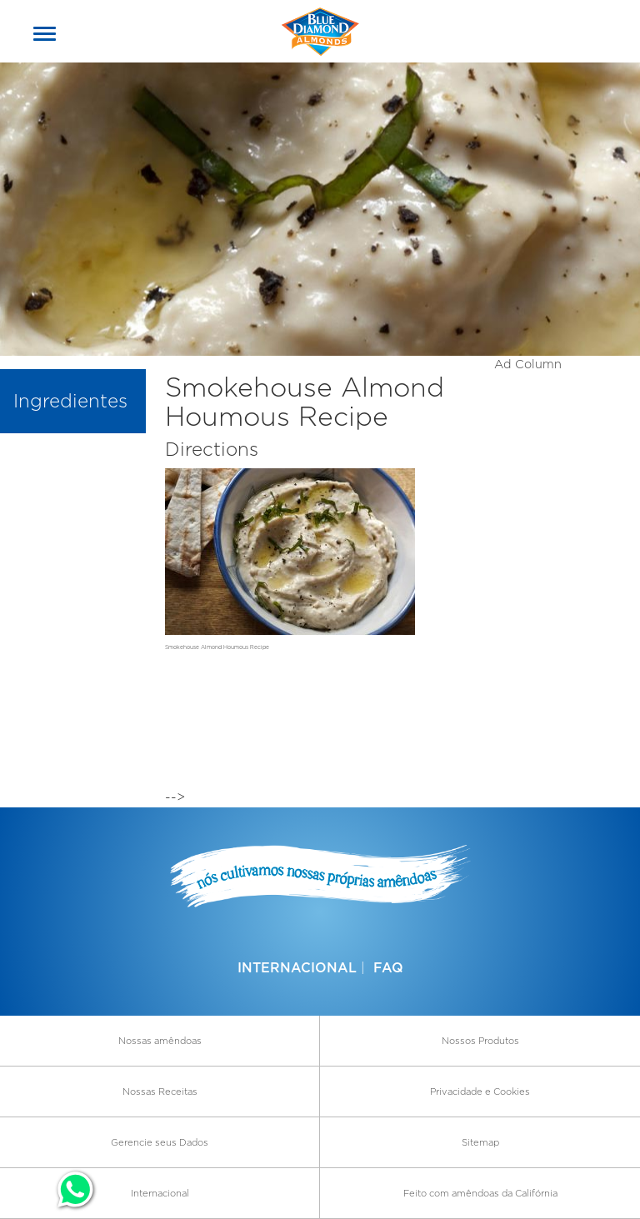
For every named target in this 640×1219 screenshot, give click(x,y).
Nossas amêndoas (160, 1041)
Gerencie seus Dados (159, 1142)
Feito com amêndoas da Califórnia (480, 1193)
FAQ (388, 967)
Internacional (297, 967)
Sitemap (480, 1142)
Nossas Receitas (160, 1092)
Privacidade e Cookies (480, 1092)
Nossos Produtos (480, 1041)
